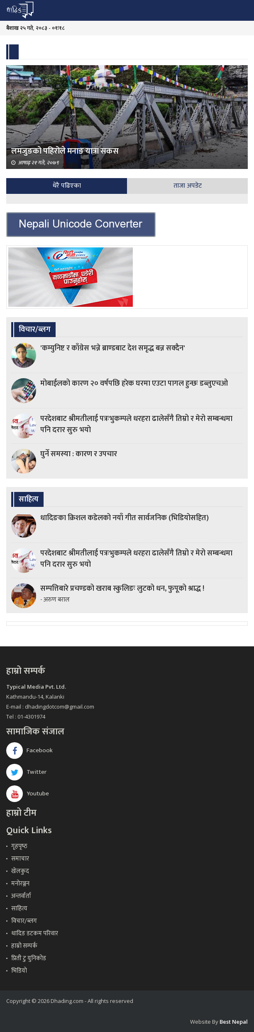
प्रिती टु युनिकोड (28, 958)
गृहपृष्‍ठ (19, 846)
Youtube (27, 793)
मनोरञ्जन (20, 883)
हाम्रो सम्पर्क (24, 946)
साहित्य (19, 908)
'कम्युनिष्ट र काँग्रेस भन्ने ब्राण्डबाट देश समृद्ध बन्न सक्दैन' (112, 348)
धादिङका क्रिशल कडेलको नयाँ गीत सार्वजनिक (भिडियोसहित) (124, 518)
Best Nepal (234, 1021)
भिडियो (19, 971)
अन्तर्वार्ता (21, 896)
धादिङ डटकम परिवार (34, 933)
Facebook (29, 750)
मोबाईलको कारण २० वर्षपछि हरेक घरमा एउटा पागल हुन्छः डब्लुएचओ (134, 383)
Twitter (26, 772)
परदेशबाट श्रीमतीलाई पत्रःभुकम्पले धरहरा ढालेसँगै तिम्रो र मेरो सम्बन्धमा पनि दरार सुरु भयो (136, 424)
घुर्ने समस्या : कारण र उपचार (78, 454)
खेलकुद (20, 871)
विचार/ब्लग (24, 921)
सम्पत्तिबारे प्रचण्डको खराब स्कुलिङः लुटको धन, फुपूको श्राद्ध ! (122, 588)
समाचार (20, 858)
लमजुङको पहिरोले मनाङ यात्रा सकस (65, 151)
